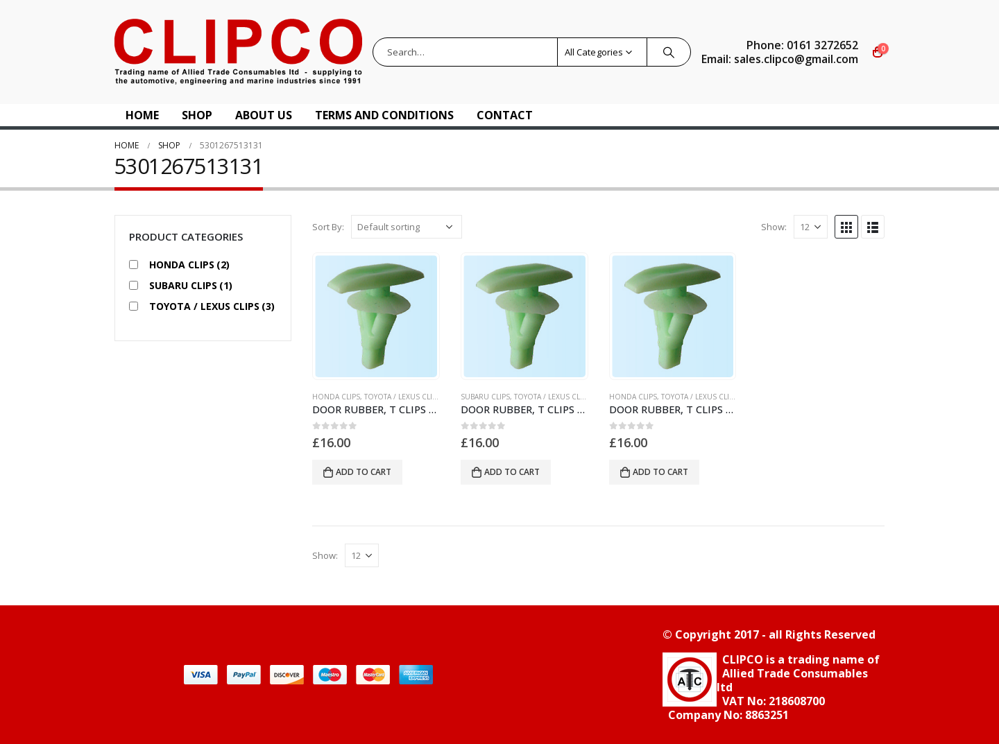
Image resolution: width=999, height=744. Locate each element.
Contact (505, 115)
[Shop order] (406, 227)
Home (142, 115)
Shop (197, 115)
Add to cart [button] (363, 472)
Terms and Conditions (384, 115)
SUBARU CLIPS (485, 396)
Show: (774, 226)
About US (263, 115)
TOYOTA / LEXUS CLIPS (402, 396)
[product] (376, 316)
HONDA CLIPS (336, 396)
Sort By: (328, 226)
